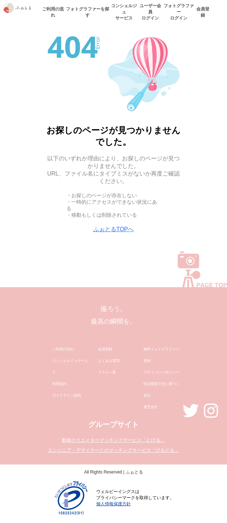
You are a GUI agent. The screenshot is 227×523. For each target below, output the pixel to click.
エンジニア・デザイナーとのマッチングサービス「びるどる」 (113, 450)
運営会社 (150, 407)
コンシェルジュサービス (124, 12)
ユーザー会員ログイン (150, 12)
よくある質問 (109, 361)
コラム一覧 (107, 372)
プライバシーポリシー (161, 372)
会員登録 (202, 12)
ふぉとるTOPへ (113, 229)
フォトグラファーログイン (179, 12)
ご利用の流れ (53, 12)
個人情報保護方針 (113, 503)
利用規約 (59, 384)
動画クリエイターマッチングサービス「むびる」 (113, 440)
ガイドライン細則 (66, 395)
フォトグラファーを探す (87, 12)
